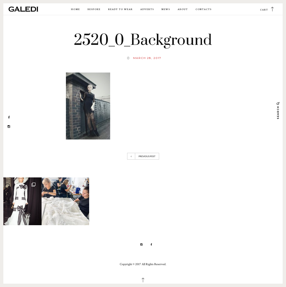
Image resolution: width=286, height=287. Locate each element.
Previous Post (143, 156)
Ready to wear (120, 9)
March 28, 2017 (147, 58)
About (183, 9)
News (166, 9)
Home (75, 9)
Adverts (147, 9)
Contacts (204, 9)
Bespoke (94, 9)
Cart (264, 9)
